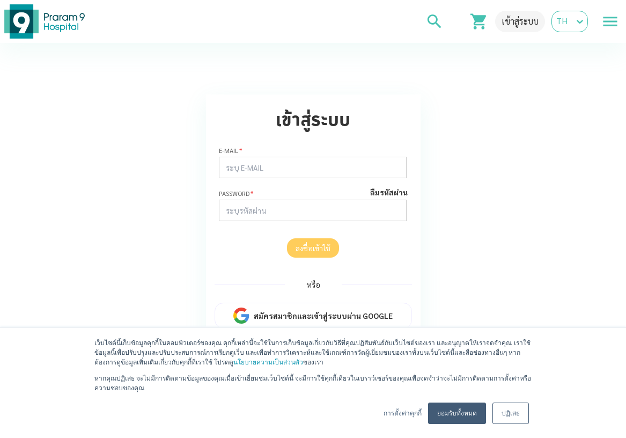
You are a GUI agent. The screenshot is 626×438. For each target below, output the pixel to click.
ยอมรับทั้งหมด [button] (457, 413)
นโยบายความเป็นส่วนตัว (268, 362)
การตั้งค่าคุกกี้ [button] (403, 413)
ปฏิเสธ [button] (511, 413)
